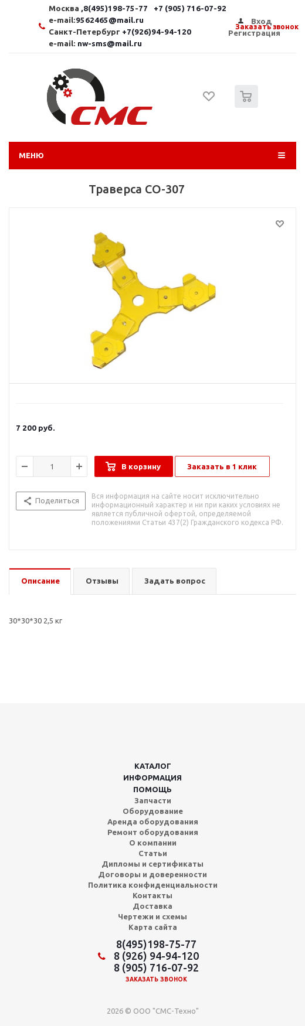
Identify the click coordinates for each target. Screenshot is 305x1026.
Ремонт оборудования (152, 832)
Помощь (152, 789)
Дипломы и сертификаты (152, 864)
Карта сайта (152, 927)
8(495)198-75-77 (156, 944)
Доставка (152, 906)
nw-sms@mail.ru (109, 43)
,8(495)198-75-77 (115, 8)
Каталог (152, 766)
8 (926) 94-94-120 (156, 956)
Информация (152, 777)
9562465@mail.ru (110, 20)
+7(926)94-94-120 (156, 32)
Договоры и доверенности (152, 874)
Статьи (152, 853)
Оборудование (153, 811)
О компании (153, 842)
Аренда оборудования (152, 821)
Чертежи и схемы (152, 916)
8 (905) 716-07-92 (156, 967)
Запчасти (152, 800)
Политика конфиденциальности (153, 885)
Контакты (152, 895)
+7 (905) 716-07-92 (190, 8)
